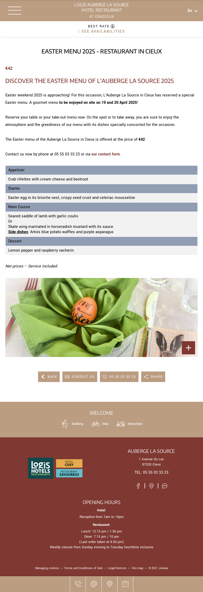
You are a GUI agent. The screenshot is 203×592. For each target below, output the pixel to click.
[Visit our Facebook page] (138, 485)
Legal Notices (117, 568)
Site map (137, 568)
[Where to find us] (109, 584)
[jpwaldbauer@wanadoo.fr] (94, 584)
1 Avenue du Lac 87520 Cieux (151, 462)
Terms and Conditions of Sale (83, 568)
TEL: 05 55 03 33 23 (151, 472)
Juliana (163, 568)
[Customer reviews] (164, 485)
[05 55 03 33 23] (78, 584)
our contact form (105, 154)
